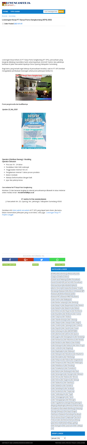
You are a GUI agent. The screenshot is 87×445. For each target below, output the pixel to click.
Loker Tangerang (68, 391)
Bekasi (70, 274)
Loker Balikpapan (65, 300)
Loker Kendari (55, 343)
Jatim (62, 288)
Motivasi (69, 406)
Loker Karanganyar (66, 337)
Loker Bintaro (55, 311)
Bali (58, 274)
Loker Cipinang (66, 325)
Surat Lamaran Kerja (57, 417)
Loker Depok (55, 328)
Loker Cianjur (55, 317)
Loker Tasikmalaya (57, 394)
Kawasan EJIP (80, 291)
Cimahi (59, 277)
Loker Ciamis (76, 314)
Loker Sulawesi (56, 386)
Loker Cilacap (65, 322)
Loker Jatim (64, 334)
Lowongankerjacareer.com (23, 443)
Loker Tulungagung (57, 400)
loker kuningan (56, 426)
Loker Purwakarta (57, 368)
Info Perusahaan (76, 282)
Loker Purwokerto (70, 368)
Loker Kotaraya (56, 345)
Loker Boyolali (56, 314)
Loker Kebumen (68, 340)
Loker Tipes (69, 397)
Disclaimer (81, 443)
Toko (53, 420)
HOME (5, 11)
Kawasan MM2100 (67, 297)
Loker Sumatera (67, 386)
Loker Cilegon (75, 322)
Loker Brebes (66, 314)
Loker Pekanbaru (56, 365)
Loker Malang (55, 354)
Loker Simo (55, 377)
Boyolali (76, 274)
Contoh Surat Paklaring (58, 279)
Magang (54, 406)
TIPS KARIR (15, 11)
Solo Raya (67, 411)
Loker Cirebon (77, 325)
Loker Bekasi (75, 308)
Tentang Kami (60, 443)
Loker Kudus (67, 345)
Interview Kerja (56, 285)
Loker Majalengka (57, 351)
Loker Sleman (73, 377)
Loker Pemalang (69, 365)
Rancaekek (63, 408)
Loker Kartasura (56, 340)
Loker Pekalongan (76, 362)
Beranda (35, 265)
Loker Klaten (66, 343)
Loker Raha (55, 371)
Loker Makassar (69, 351)
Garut (53, 282)
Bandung (64, 274)
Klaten (76, 297)
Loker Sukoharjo (68, 383)
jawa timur (54, 423)
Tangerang (69, 417)
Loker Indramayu (56, 331)
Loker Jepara (74, 334)
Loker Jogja (55, 337)
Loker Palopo (55, 360)
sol (52, 428)
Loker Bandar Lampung (58, 302)
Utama (71, 420)
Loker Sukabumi (56, 383)
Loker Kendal (79, 340)
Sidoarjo (60, 411)
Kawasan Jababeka (57, 294)
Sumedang (69, 414)
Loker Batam (65, 308)
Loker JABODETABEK (70, 331)
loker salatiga (78, 426)
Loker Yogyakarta (57, 403)
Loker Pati (66, 362)
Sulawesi (62, 414)
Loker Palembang (68, 357)
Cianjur (53, 277)
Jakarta (74, 285)
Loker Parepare (56, 362)
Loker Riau (75, 371)
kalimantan (63, 423)
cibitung (77, 420)
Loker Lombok (56, 348)
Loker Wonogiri (70, 400)
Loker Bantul (55, 308)
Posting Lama (60, 265)
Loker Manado (66, 354)
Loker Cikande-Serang (58, 320)
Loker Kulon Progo (78, 345)
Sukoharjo (54, 414)
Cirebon (66, 277)
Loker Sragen (64, 380)
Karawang (54, 291)
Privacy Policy (71, 443)
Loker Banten (79, 305)
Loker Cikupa (55, 322)
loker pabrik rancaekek (21, 210)
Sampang (79, 408)
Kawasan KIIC (55, 297)
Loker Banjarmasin (67, 305)
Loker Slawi (63, 377)
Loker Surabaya (69, 388)
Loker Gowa (74, 328)
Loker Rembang (65, 371)
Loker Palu (65, 360)
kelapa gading (72, 423)
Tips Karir (77, 417)
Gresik (59, 282)
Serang (53, 411)
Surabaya (78, 414)
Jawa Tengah (78, 288)
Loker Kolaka (75, 343)
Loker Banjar (55, 305)
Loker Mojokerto (77, 354)
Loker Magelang (67, 348)
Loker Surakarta (56, 391)
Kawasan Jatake (70, 294)
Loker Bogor (66, 311)
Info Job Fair (66, 282)
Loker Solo (54, 380)
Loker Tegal (68, 394)
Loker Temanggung (57, 397)
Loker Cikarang (72, 320)
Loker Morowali (56, 357)
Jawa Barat (69, 288)
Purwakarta (55, 408)
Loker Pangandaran (76, 360)
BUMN (53, 274)
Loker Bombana (76, 311)
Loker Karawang (79, 337)
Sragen (74, 411)
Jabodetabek (66, 285)
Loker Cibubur (66, 317)
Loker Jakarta (55, 334)
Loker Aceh (55, 300)
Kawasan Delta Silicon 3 (66, 291)
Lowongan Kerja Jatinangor (72, 403)
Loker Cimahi (55, 325)
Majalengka (61, 406)
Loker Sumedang (56, 388)
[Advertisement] (33, 43)
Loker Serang (67, 374)
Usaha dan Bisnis (61, 420)
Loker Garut (65, 328)
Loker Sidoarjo (78, 374)
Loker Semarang (56, 374)
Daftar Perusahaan (74, 279)
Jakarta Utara (55, 288)
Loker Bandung (73, 302)
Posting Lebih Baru (9, 265)
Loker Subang (74, 380)
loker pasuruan (67, 426)
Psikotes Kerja (78, 406)
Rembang (71, 408)
